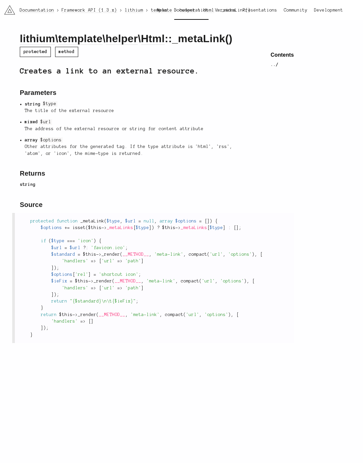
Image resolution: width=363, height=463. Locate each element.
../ (275, 64)
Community (296, 10)
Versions (225, 10)
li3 (7, 8)
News (162, 10)
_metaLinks (120, 227)
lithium (37, 38)
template (80, 38)
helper (122, 38)
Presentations (260, 10)
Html (153, 38)
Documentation (191, 10)
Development (328, 10)
